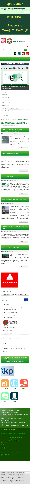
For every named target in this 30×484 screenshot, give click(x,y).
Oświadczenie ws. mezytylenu (9, 153)
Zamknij (26, 12)
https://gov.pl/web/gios (23, 9)
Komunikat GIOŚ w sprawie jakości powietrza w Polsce (14, 227)
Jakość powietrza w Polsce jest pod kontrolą (13, 199)
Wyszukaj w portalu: (7, 49)
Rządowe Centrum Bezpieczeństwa (15, 361)
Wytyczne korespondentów (17, 418)
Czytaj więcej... (23, 147)
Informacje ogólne (5, 420)
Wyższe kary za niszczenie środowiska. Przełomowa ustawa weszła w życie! (12, 130)
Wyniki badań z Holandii (7, 176)
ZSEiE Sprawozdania (6, 418)
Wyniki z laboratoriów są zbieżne (10, 247)
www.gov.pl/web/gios (16, 30)
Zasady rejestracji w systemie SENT (9, 412)
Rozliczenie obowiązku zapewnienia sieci (10, 410)
